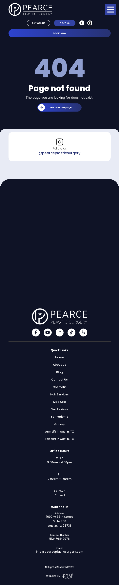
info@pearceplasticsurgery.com (59, 552)
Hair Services (59, 394)
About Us (59, 365)
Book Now (59, 33)
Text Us (64, 23)
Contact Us (59, 380)
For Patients (59, 417)
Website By (59, 576)
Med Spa (59, 402)
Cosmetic (60, 387)
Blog (59, 372)
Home (59, 357)
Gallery (59, 424)
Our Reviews (59, 409)
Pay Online (38, 23)
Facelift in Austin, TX (59, 439)
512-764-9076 (59, 539)
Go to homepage (55, 107)
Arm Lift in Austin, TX (59, 432)
